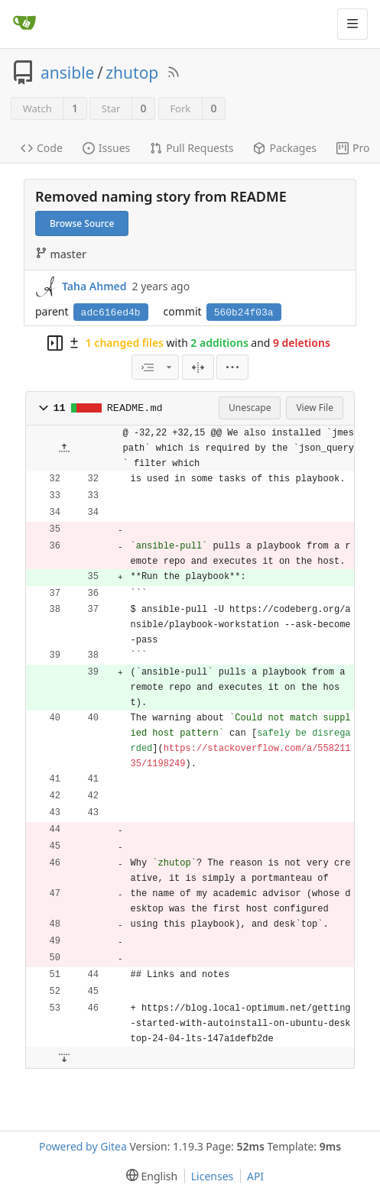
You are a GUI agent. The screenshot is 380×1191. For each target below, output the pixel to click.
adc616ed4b (111, 313)
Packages (285, 148)
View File (314, 407)
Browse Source (82, 223)
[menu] (232, 367)
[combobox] (155, 367)
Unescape (250, 407)
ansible (67, 72)
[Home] (24, 24)
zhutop (132, 72)
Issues (106, 148)
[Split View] (198, 367)
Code (42, 148)
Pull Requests (191, 148)
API (255, 1176)
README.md (135, 408)
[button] (43, 408)
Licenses (212, 1176)
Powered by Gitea (83, 1146)
